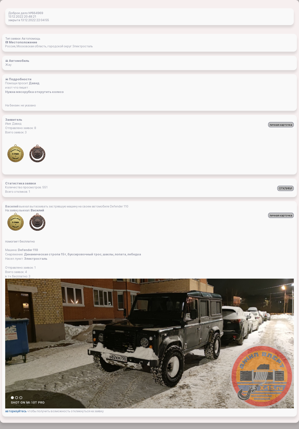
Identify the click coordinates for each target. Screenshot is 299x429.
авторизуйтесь (16, 411)
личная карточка (281, 124)
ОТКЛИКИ (285, 188)
